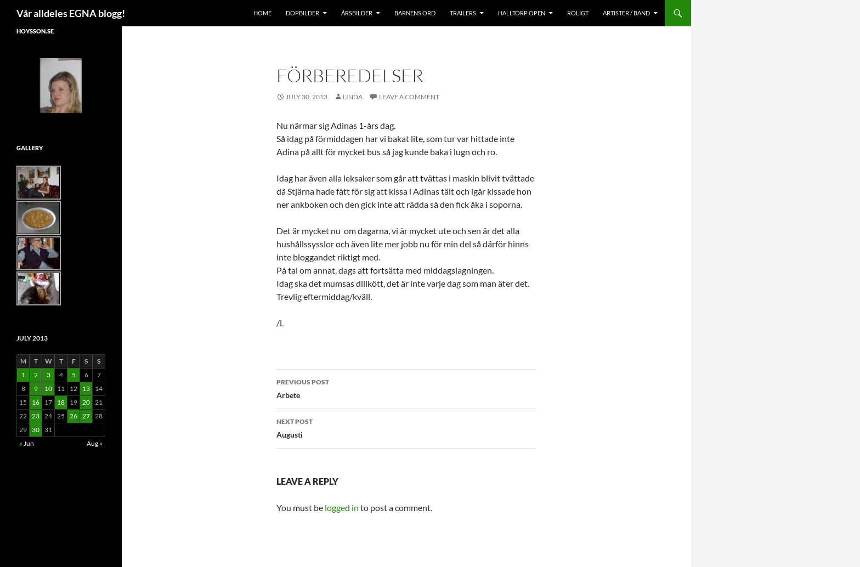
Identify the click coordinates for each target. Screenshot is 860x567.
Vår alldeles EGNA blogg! (70, 13)
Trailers (463, 12)
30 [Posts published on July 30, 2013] (35, 430)
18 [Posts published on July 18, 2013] (61, 402)
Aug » (95, 443)
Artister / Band (626, 12)
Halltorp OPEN (521, 12)
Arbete (406, 388)
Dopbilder (302, 12)
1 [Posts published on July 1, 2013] (23, 375)
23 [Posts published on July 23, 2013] (35, 416)
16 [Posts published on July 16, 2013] (35, 402)
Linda (353, 97)
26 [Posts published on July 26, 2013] (73, 416)
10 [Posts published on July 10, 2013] (48, 388)
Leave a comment (409, 97)
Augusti (406, 427)
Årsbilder (356, 12)
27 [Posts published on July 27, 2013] (86, 416)
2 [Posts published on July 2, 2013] (36, 375)
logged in (342, 507)
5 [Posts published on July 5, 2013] (74, 375)
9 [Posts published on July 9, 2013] (36, 388)
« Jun (26, 443)
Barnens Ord (414, 12)
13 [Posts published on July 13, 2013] (86, 388)
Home (262, 12)
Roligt (578, 12)
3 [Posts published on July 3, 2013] (48, 375)
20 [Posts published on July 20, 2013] (86, 402)
